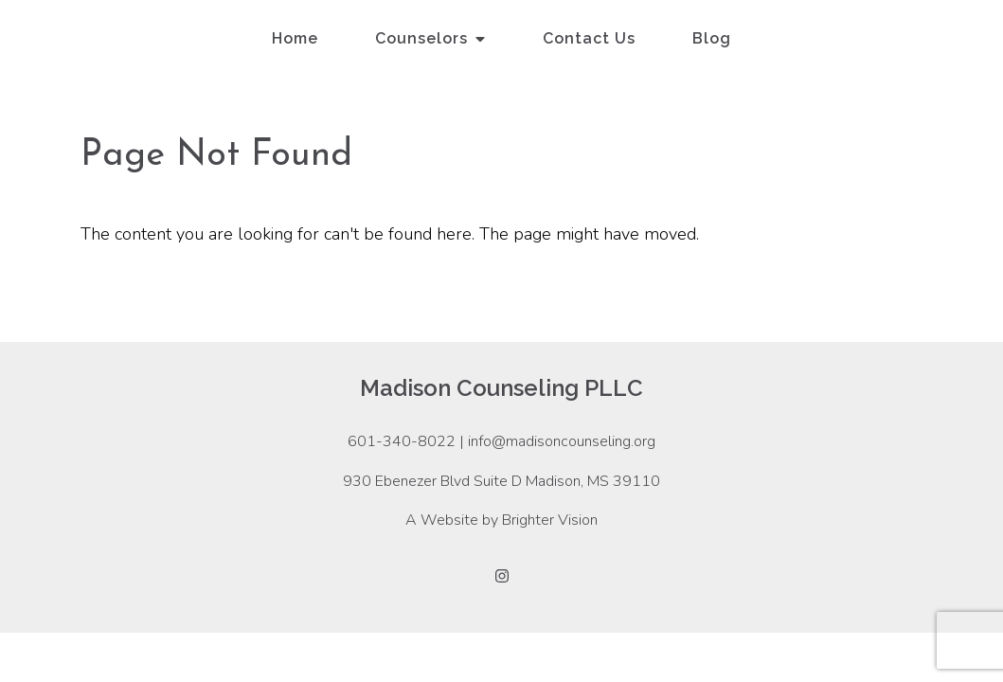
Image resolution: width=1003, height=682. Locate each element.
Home (295, 38)
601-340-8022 (402, 441)
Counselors (421, 38)
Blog (711, 38)
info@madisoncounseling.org (561, 441)
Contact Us (589, 38)
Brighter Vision (550, 520)
